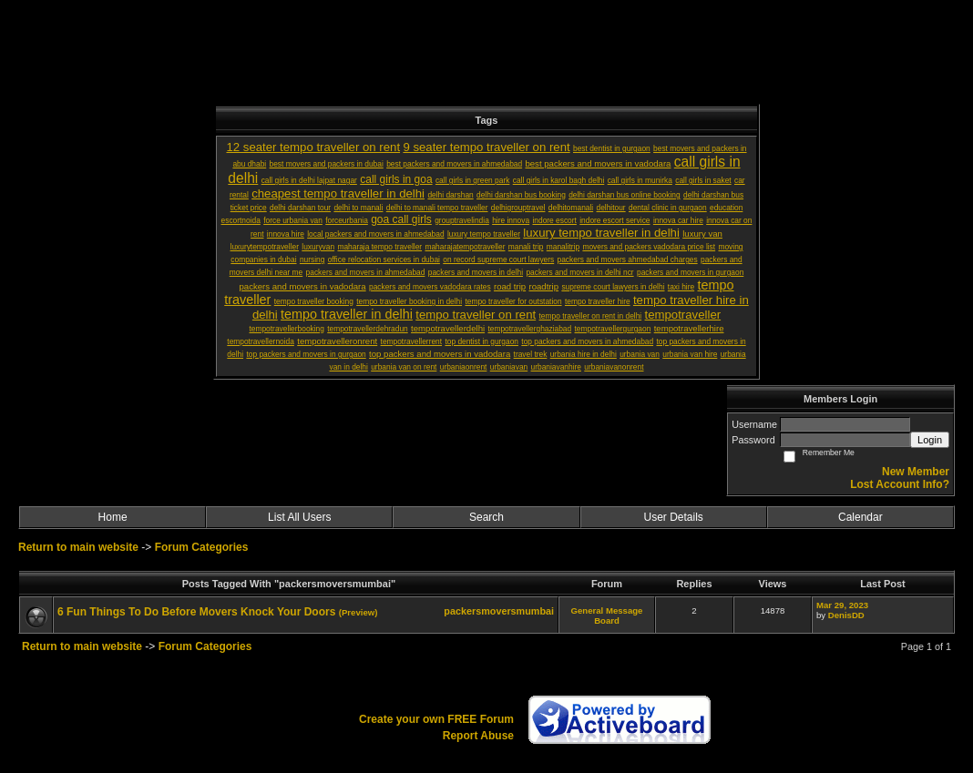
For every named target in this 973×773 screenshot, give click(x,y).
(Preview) (358, 612)
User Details (672, 517)
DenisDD (846, 615)
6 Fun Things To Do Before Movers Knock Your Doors (196, 611)
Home (113, 517)
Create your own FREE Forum (436, 719)
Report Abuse (478, 735)
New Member (915, 471)
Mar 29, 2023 (842, 605)
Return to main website (79, 547)
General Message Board (607, 615)
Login (929, 439)
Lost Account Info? (899, 484)
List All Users (299, 517)
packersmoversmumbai (499, 610)
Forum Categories (202, 547)
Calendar (860, 517)
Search (486, 517)
